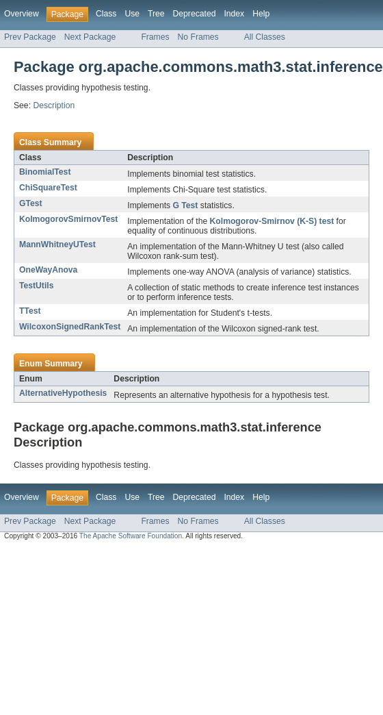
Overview (21, 13)
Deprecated (194, 13)
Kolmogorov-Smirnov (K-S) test (272, 221)
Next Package (90, 37)
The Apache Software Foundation (130, 536)
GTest (30, 203)
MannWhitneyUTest (57, 244)
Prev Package (30, 37)
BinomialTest (44, 172)
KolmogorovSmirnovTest (68, 219)
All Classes (264, 37)
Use (132, 13)
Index (234, 13)
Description (54, 105)
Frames (155, 37)
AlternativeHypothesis (63, 393)
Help (260, 13)
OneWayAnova (48, 270)
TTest (30, 311)
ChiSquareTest (48, 187)
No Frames (198, 37)
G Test (185, 205)
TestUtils (36, 285)
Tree (156, 13)
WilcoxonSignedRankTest (69, 326)
